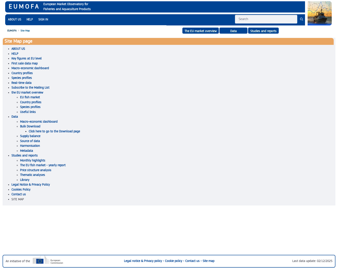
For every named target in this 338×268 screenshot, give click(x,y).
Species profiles (21, 78)
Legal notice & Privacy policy (143, 261)
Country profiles (22, 73)
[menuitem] (14, 19)
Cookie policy (174, 261)
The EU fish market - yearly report (43, 165)
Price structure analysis (35, 170)
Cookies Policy (20, 189)
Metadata (26, 151)
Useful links (28, 112)
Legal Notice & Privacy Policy (30, 185)
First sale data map (24, 63)
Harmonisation (30, 146)
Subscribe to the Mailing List (30, 87)
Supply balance (30, 136)
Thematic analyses (32, 175)
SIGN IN (43, 19)
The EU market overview (201, 31)
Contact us (18, 194)
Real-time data (21, 83)
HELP (14, 54)
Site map (208, 261)
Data (14, 117)
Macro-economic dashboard (30, 68)
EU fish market (30, 97)
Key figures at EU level (26, 58)
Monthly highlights (32, 160)
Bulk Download (30, 126)
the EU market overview (27, 92)
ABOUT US (18, 49)
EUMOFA (24, 6)
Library (24, 180)
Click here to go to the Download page (54, 131)
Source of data (30, 141)
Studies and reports (263, 31)
